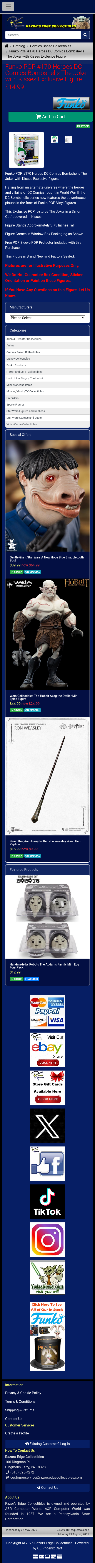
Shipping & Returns (20, 1410)
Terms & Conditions (20, 1401)
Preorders (13, 398)
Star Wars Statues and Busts (24, 417)
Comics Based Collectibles (50, 46)
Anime (11, 345)
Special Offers (21, 435)
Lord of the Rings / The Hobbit (25, 378)
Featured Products (24, 870)
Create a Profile (17, 1433)
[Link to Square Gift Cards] (47, 1088)
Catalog (19, 46)
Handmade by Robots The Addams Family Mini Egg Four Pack (44, 966)
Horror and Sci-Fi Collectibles (24, 371)
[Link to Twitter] (47, 1126)
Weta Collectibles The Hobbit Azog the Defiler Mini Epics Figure (44, 697)
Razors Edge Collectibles (53, 1543)
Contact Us (13, 1419)
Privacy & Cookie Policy (23, 1393)
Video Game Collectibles (22, 424)
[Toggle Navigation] (8, 6)
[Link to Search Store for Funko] (47, 1336)
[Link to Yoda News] (47, 1277)
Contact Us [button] (47, 1488)
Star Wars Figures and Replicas (26, 411)
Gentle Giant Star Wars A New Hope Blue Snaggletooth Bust (47, 559)
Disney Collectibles (18, 358)
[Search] (43, 35)
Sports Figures (16, 404)
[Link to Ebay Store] (47, 1050)
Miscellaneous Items (19, 385)
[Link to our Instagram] (47, 1239)
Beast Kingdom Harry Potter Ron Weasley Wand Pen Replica (45, 843)
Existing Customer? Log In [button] (47, 1444)
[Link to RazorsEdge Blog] (47, 1201)
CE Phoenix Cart (49, 1548)
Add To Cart (50, 116)
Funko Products (16, 365)
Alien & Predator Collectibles (24, 339)
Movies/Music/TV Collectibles (25, 391)
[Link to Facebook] (47, 1163)
